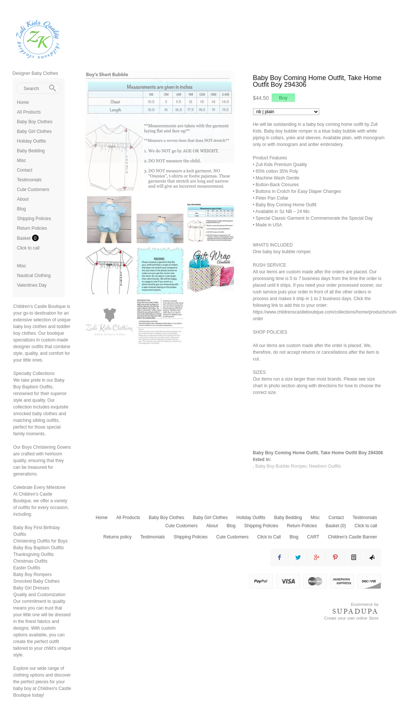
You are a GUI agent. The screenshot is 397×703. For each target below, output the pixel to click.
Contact (24, 170)
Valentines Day (32, 285)
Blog (21, 208)
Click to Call (269, 537)
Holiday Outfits (31, 141)
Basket (24, 238)
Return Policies (32, 228)
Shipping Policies (34, 218)
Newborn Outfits (325, 466)
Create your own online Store (351, 618)
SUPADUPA (355, 611)
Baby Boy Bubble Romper (280, 466)
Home (23, 102)
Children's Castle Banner (352, 537)
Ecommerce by (364, 604)
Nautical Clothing (34, 275)
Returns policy (117, 537)
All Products (29, 112)
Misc (21, 160)
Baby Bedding (31, 150)
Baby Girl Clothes (34, 131)
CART (313, 537)
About (23, 199)
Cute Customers (33, 189)
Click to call (28, 248)
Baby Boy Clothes (34, 121)
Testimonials (29, 179)
